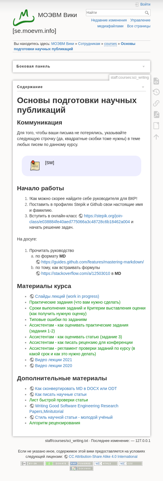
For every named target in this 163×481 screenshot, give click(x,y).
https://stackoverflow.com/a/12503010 (75, 273)
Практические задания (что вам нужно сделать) (75, 302)
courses (110, 44)
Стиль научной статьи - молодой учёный (74, 417)
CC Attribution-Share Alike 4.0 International (103, 457)
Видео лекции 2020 (53, 365)
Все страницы (138, 26)
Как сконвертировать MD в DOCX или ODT (76, 388)
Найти (147, 13)
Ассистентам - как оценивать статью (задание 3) (75, 336)
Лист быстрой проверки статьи (58, 400)
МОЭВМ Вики (62, 44)
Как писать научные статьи (61, 394)
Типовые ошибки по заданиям (58, 319)
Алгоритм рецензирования (54, 423)
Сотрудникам (89, 44)
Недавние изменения (109, 20)
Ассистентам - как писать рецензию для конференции (81, 342)
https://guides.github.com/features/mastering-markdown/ (92, 262)
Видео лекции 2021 (53, 359)
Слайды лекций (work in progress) (67, 296)
